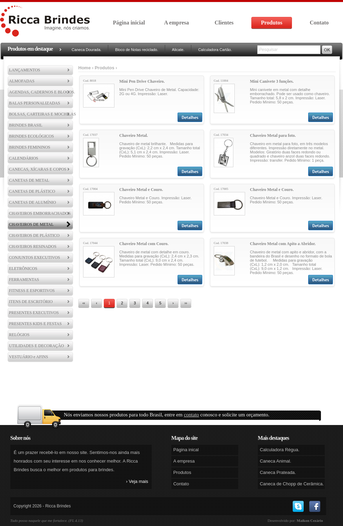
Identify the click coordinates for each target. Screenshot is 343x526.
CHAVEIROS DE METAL (31, 224)
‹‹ (83, 303)
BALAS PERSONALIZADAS (34, 103)
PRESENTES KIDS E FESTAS (35, 323)
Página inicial (129, 23)
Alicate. (178, 50)
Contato (319, 23)
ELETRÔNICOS (23, 268)
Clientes (223, 23)
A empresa (176, 23)
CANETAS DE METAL (29, 180)
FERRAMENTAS (24, 279)
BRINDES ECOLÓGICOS (31, 136)
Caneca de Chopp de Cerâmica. (292, 483)
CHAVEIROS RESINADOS (32, 246)
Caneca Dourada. (86, 50)
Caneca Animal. (275, 461)
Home (84, 67)
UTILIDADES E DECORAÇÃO (36, 345)
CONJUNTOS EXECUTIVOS (34, 257)
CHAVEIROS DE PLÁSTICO (34, 235)
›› (185, 303)
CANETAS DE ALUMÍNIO (32, 202)
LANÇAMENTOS (24, 70)
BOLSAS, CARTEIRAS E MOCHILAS (42, 114)
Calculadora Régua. (280, 449)
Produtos (271, 23)
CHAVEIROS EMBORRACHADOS (40, 213)
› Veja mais (137, 481)
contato (191, 414)
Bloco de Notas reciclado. (136, 50)
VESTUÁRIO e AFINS (28, 356)
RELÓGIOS (19, 334)
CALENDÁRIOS (23, 158)
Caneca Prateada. (278, 472)
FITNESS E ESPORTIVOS (32, 290)
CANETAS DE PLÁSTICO (32, 191)
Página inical (186, 449)
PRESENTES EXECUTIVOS (34, 312)
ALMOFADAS (21, 81)
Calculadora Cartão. (215, 50)
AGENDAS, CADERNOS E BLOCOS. (42, 92)
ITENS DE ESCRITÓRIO (31, 301)
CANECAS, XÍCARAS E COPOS (38, 169)
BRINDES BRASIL (25, 125)
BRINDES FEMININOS (29, 147)
